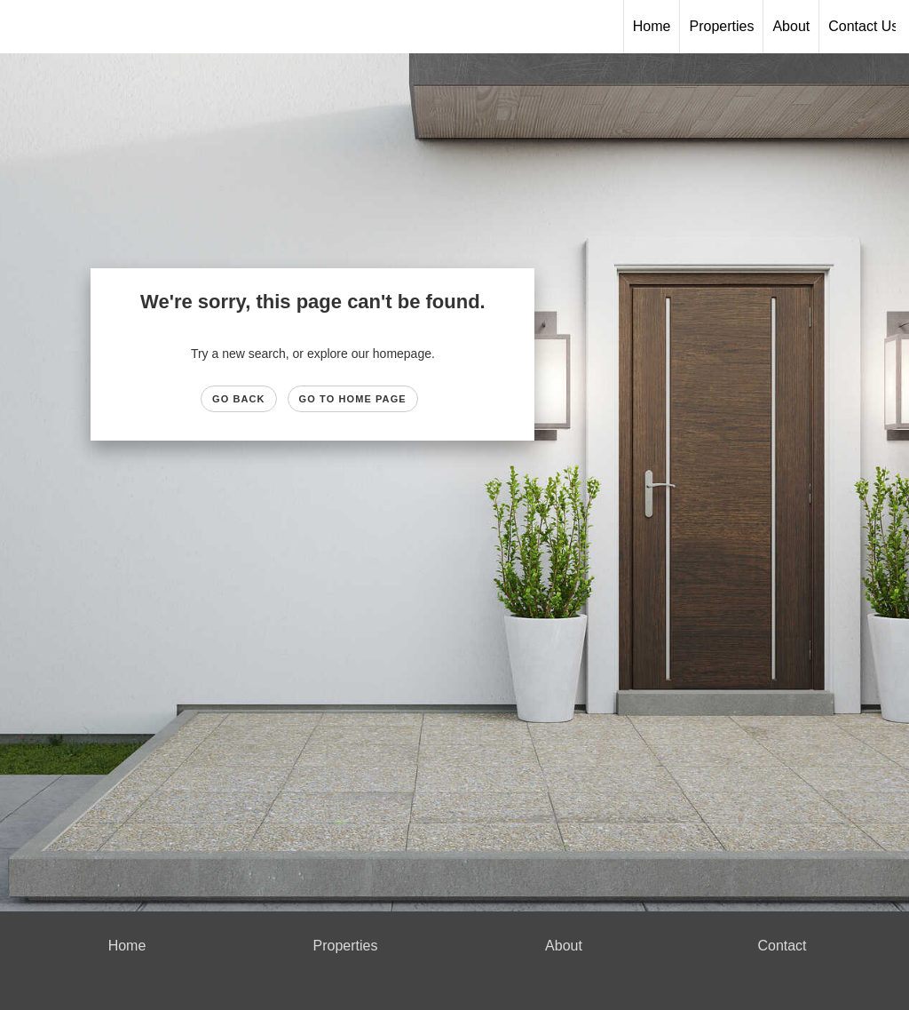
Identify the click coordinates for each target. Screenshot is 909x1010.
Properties (721, 26)
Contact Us (863, 26)
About (791, 26)
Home (652, 26)
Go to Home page (353, 399)
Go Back (238, 399)
